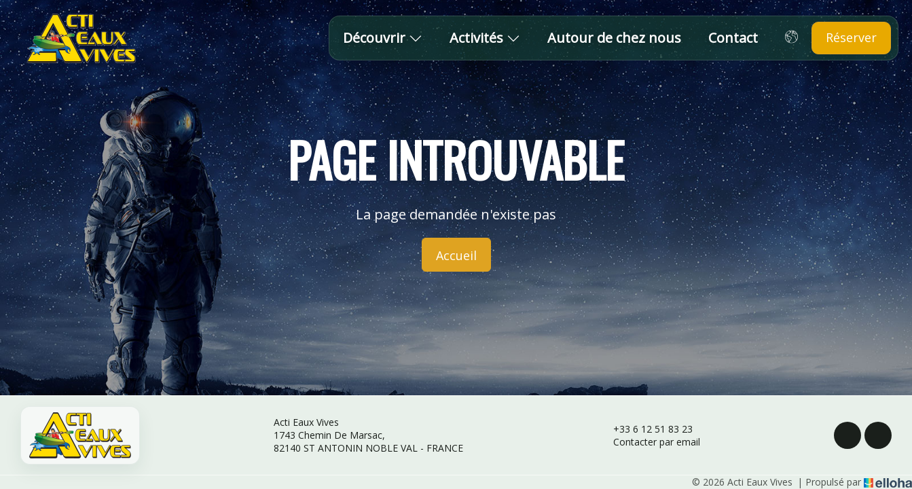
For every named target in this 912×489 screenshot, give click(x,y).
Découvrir (382, 38)
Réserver (851, 37)
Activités (485, 38)
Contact (733, 38)
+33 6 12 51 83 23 (645, 428)
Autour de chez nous (614, 38)
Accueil (456, 255)
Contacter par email (649, 441)
